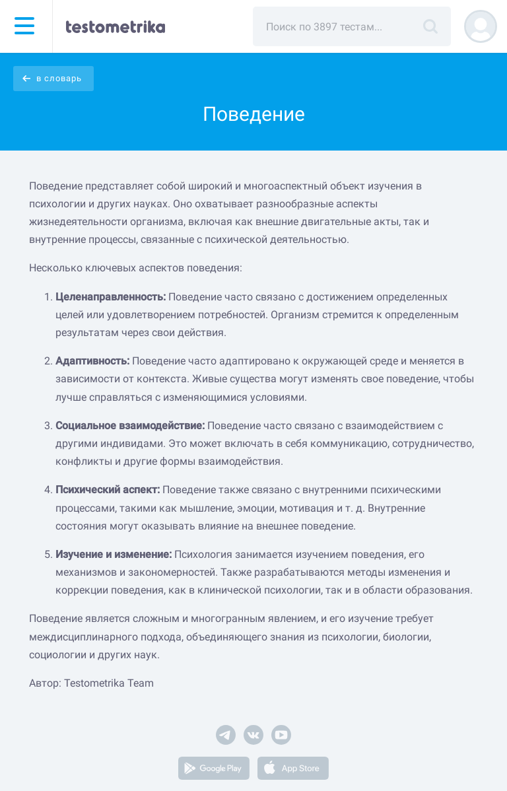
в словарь (59, 78)
